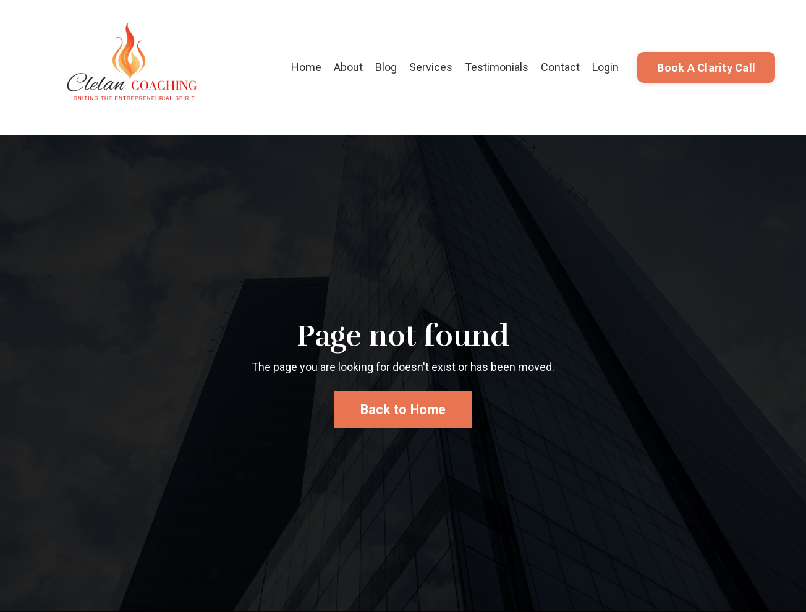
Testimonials (496, 67)
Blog (386, 67)
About (348, 67)
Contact (560, 67)
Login (605, 67)
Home (306, 67)
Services (430, 67)
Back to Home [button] (403, 409)
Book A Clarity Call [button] (706, 67)
